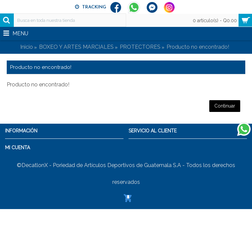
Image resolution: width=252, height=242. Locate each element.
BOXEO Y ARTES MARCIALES (76, 47)
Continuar (224, 106)
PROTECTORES (140, 47)
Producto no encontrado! (198, 47)
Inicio (26, 47)
